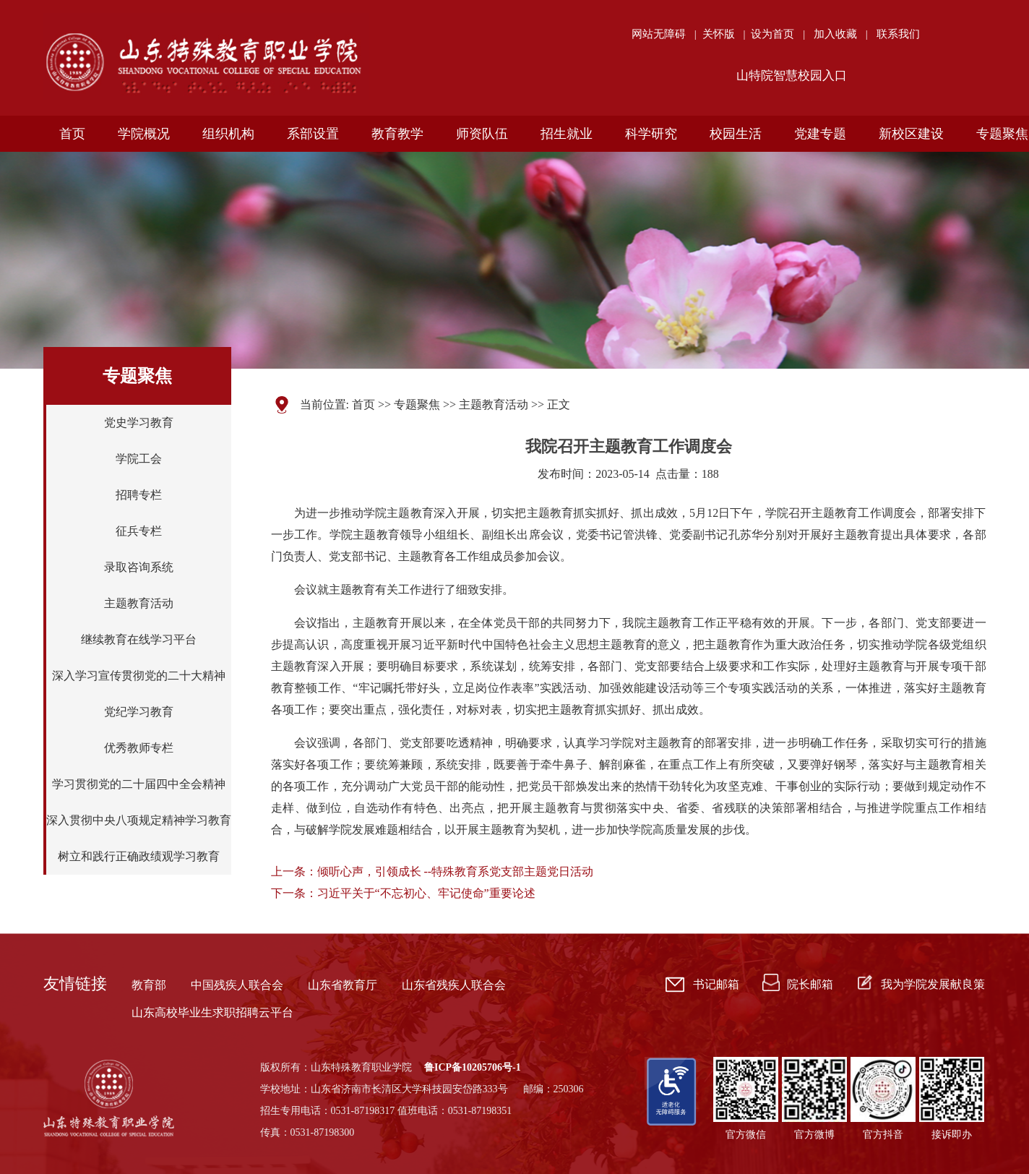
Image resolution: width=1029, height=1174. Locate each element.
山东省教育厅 (342, 985)
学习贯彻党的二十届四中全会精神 (138, 784)
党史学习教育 (138, 422)
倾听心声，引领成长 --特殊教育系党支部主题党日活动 (455, 871)
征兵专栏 (139, 531)
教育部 (149, 985)
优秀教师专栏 (138, 748)
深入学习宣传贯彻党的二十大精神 (138, 675)
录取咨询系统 (138, 567)
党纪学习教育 (138, 712)
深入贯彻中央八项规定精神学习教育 (138, 820)
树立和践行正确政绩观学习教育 (139, 856)
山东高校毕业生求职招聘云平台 (212, 1012)
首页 (363, 404)
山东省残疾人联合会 (454, 985)
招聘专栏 (139, 495)
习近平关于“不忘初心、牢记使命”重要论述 (426, 893)
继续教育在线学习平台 (139, 639)
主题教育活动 (138, 603)
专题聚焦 (417, 404)
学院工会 (139, 459)
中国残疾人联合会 (237, 985)
